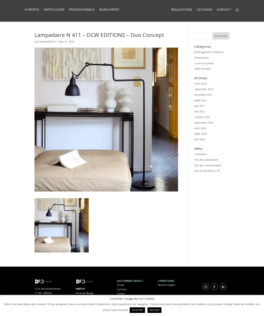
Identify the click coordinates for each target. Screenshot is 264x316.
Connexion (200, 154)
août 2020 (200, 128)
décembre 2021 (203, 94)
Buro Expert (109, 10)
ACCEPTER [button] (137, 310)
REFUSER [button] (154, 310)
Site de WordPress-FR (207, 170)
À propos (32, 10)
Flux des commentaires (208, 165)
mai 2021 (199, 111)
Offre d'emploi (202, 68)
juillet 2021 (200, 100)
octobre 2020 (202, 117)
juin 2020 (199, 139)
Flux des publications (206, 159)
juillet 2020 (200, 133)
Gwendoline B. (47, 41)
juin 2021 (199, 106)
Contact (224, 10)
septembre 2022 (203, 89)
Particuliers (54, 10)
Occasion (204, 10)
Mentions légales (166, 284)
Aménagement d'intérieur (209, 52)
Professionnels (82, 10)
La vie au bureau (204, 63)
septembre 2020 (203, 122)
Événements (201, 57)
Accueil (120, 284)
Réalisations (181, 10)
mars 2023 (200, 83)
